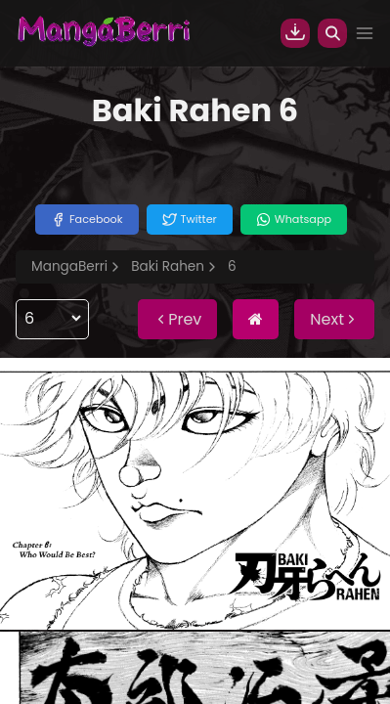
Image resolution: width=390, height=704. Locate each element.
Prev (177, 319)
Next (334, 319)
